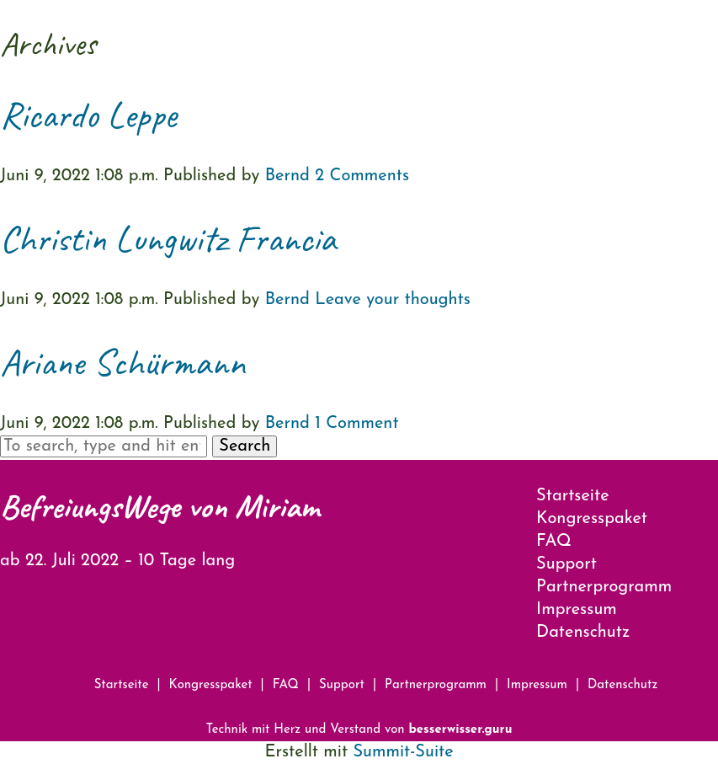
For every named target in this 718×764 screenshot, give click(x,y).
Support (566, 564)
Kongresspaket (591, 518)
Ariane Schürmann (122, 363)
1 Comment (356, 423)
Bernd (287, 176)
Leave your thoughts (393, 299)
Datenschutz (583, 632)
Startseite (572, 496)
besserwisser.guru (460, 730)
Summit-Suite (403, 752)
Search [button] (244, 446)
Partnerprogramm (604, 587)
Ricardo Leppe (88, 115)
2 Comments (362, 176)
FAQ (554, 541)
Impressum (576, 609)
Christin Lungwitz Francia (168, 239)
